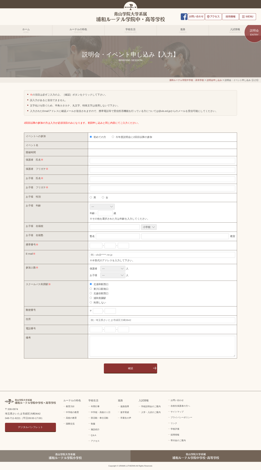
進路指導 (124, 406)
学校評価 (175, 429)
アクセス (213, 16)
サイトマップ (177, 411)
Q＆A (93, 435)
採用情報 (230, 16)
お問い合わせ (196, 16)
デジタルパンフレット (30, 427)
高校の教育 (71, 418)
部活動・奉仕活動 (99, 418)
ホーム (26, 30)
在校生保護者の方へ (180, 406)
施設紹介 (95, 429)
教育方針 (70, 406)
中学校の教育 (72, 412)
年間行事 (95, 406)
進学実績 (124, 412)
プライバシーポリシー (181, 417)
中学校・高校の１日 (100, 412)
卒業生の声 (125, 418)
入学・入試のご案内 (151, 412)
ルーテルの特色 (78, 30)
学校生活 (130, 30)
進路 (182, 30)
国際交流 (70, 423)
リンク (174, 423)
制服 (93, 423)
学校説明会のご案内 (151, 406)
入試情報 (235, 30)
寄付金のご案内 (178, 440)
